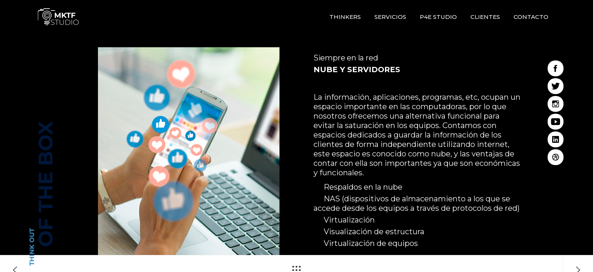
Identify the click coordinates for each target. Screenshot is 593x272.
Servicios (390, 16)
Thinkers (345, 16)
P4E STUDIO (438, 16)
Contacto (531, 16)
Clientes (485, 16)
